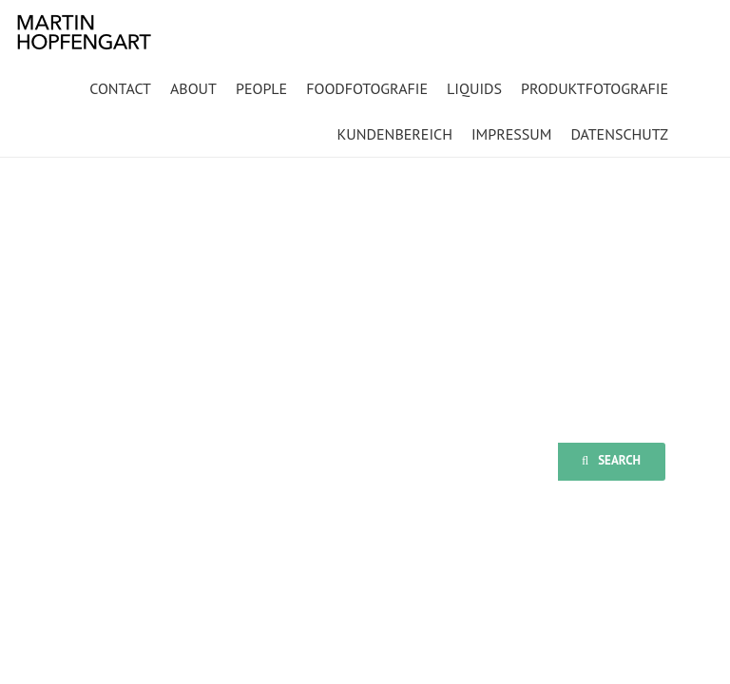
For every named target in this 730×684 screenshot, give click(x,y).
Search (611, 460)
